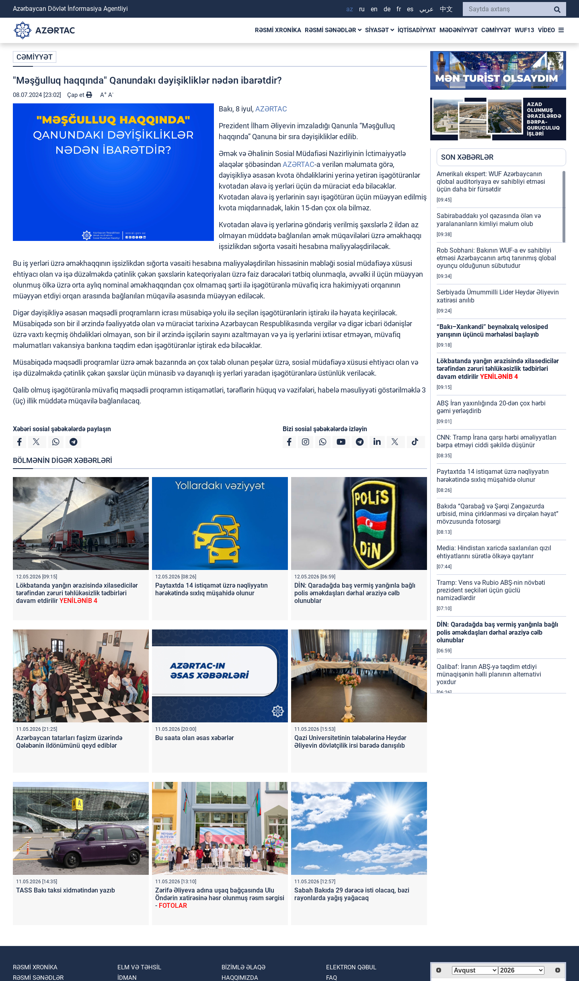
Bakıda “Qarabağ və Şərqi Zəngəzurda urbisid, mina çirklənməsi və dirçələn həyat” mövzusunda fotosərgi (497, 513)
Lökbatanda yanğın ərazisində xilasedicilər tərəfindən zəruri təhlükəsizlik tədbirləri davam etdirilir (77, 593)
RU (362, 9)
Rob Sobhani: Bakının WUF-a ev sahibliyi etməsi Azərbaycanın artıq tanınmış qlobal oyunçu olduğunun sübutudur (496, 258)
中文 (446, 9)
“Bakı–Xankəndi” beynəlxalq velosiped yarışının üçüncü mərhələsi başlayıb (492, 330)
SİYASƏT (379, 30)
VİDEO (546, 30)
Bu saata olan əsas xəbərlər (194, 738)
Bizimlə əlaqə (243, 967)
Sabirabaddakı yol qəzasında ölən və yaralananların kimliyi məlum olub (489, 219)
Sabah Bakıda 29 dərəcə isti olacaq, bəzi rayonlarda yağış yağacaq (351, 894)
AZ (349, 9)
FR (398, 9)
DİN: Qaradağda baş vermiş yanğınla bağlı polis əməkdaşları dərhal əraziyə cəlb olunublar (354, 593)
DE (387, 9)
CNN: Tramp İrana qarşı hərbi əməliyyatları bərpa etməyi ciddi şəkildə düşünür (496, 441)
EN (374, 9)
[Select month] (475, 970)
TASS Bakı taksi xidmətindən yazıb (65, 890)
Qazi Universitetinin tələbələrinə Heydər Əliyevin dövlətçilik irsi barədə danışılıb (350, 741)
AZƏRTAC (271, 109)
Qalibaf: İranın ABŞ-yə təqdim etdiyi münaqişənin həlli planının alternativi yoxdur (489, 674)
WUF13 (524, 30)
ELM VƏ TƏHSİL (139, 967)
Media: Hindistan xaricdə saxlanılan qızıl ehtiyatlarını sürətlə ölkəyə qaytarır (494, 551)
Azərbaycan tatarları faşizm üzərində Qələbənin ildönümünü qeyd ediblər (69, 741)
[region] (501, 431)
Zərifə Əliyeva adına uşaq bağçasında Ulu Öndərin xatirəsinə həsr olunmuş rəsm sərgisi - (219, 897)
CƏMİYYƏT (496, 30)
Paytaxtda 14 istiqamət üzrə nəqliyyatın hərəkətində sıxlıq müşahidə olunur (211, 589)
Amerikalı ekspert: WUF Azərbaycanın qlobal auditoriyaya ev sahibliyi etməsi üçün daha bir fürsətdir (491, 181)
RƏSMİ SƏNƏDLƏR (333, 30)
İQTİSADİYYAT (417, 30)
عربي (426, 9)
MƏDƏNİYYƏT (458, 30)
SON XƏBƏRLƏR (467, 157)
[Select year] (521, 970)
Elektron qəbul (351, 967)
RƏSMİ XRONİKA (278, 30)
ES (410, 9)
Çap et (79, 95)
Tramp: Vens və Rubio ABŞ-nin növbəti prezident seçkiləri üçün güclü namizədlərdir (491, 590)
